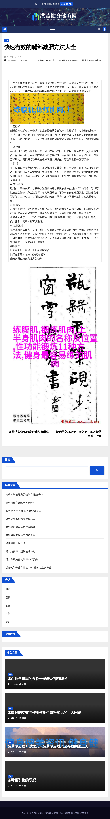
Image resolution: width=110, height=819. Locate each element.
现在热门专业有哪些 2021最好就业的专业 (29, 567)
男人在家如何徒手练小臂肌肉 (22, 559)
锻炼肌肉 (12, 60)
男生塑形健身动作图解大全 (20, 535)
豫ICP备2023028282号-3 (76, 813)
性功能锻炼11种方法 (91, 60)
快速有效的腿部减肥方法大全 (40, 47)
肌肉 (8, 589)
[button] (99, 29)
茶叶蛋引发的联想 (22, 780)
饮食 (6, 40)
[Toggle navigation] (52, 29)
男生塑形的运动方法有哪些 (20, 527)
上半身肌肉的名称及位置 (43, 60)
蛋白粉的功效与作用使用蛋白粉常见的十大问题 (44, 712)
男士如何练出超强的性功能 (20, 551)
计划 (8, 613)
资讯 (8, 621)
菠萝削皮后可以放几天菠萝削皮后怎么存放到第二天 (48, 746)
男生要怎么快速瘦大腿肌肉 (20, 518)
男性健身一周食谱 (15, 543)
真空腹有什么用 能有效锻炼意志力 (25, 510)
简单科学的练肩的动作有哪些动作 (24, 494)
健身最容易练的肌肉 (68, 60)
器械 (8, 597)
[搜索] (97, 470)
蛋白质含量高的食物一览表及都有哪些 (37, 678)
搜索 (7, 459)
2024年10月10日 (18, 684)
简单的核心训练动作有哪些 (20, 502)
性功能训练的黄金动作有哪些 (28, 432)
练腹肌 (23, 60)
